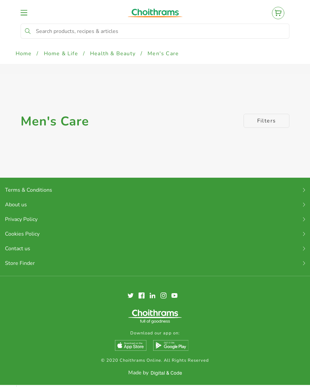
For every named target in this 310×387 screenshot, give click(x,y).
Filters (266, 120)
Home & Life (61, 53)
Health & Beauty (113, 53)
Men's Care (163, 53)
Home (24, 53)
